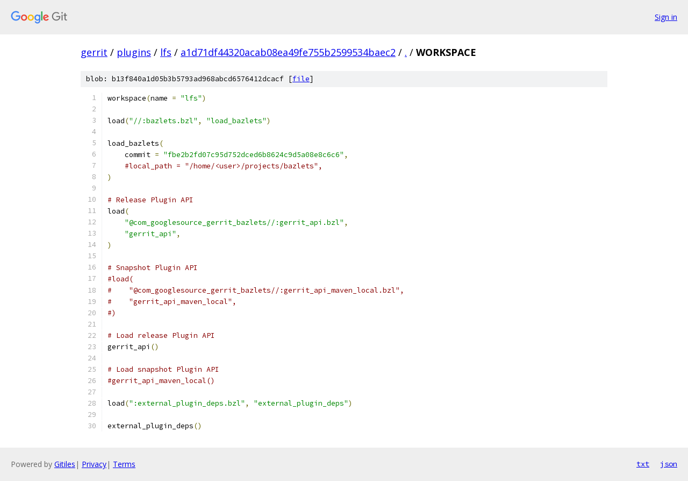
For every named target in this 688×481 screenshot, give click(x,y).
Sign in (666, 17)
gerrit (94, 52)
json (668, 464)
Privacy (94, 464)
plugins (134, 52)
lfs (165, 52)
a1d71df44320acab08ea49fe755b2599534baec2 (288, 52)
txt (642, 464)
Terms (124, 464)
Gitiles (64, 464)
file (301, 78)
